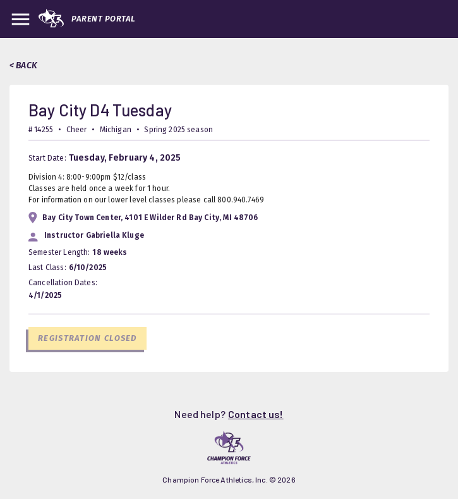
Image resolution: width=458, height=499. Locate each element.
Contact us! (256, 414)
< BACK (23, 65)
